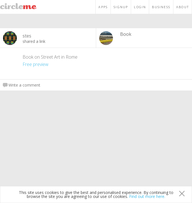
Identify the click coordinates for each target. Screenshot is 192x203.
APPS (103, 7)
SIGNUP (121, 7)
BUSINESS (161, 7)
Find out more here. (147, 196)
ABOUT (182, 7)
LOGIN (140, 7)
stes (27, 36)
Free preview (35, 64)
